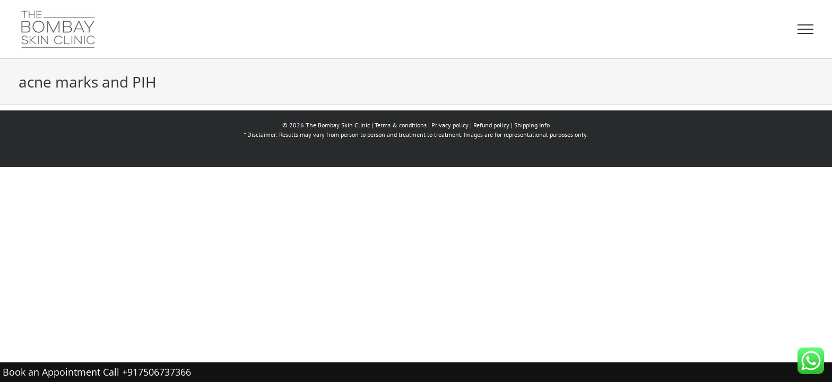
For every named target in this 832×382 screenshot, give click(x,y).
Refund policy (491, 125)
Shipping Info (532, 125)
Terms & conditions (401, 125)
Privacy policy (450, 125)
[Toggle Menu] (805, 29)
